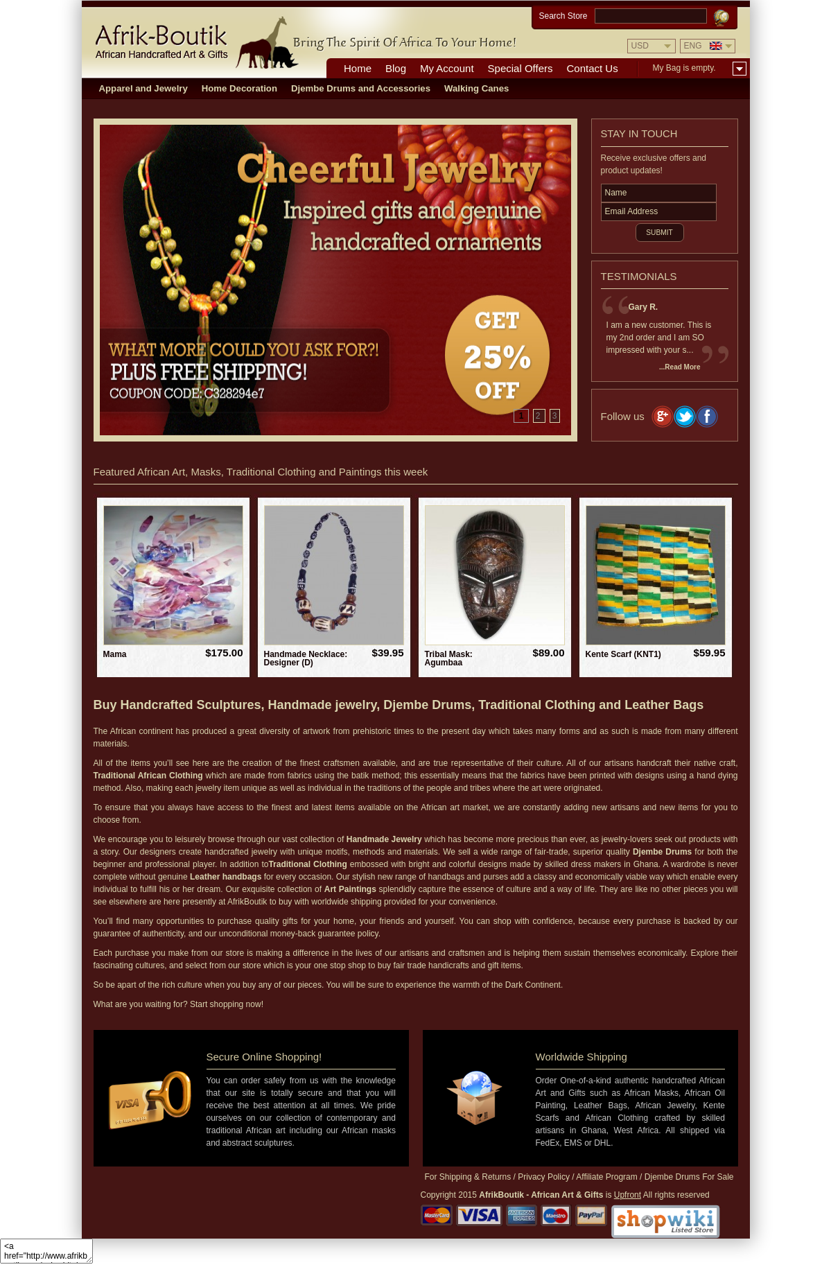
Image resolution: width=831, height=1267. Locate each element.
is (560, 1195)
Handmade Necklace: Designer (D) (306, 658)
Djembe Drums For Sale (689, 1177)
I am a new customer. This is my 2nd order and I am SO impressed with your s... (659, 337)
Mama (115, 654)
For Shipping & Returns (468, 1177)
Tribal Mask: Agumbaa (449, 658)
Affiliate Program (606, 1177)
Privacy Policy (544, 1177)
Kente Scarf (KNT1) (623, 654)
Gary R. (643, 307)
